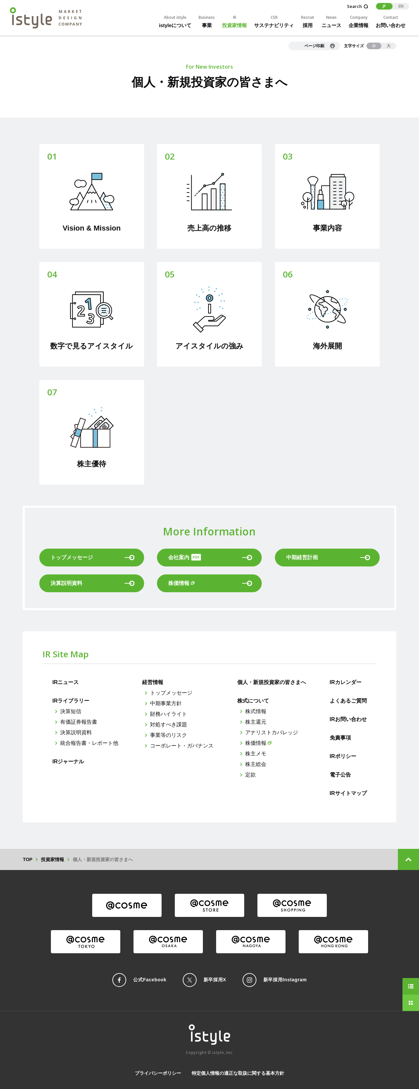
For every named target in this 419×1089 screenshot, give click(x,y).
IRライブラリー (70, 701)
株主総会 (255, 764)
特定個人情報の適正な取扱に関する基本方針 (238, 1073)
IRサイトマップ (348, 793)
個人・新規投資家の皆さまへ (271, 682)
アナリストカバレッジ (271, 732)
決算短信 (70, 711)
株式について (253, 701)
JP (384, 6)
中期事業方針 (166, 703)
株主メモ (255, 753)
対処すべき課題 (168, 724)
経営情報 (152, 682)
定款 (250, 775)
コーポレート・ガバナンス (181, 745)
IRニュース (65, 682)
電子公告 (340, 775)
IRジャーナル (68, 761)
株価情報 (255, 743)
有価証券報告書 (78, 722)
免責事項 (340, 738)
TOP (27, 859)
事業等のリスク (168, 735)
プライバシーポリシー (158, 1073)
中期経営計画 (328, 557)
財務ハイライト (168, 714)
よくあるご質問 (348, 701)
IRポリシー (343, 756)
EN (401, 6)
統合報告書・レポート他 (89, 743)
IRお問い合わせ (348, 719)
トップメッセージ (171, 693)
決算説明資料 (92, 583)
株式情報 (255, 711)
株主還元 (255, 722)
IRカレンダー (346, 682)
